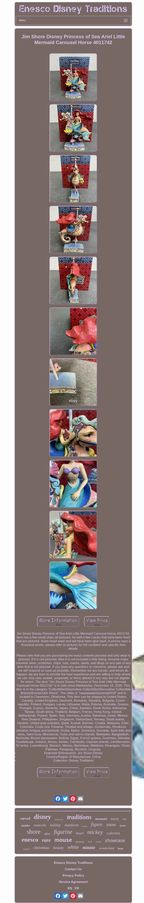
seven (123, 825)
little (125, 819)
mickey (95, 832)
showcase (115, 840)
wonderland (106, 848)
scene (98, 841)
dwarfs (115, 818)
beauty (58, 847)
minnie (88, 847)
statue (84, 826)
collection (113, 833)
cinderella (40, 825)
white (73, 847)
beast (120, 848)
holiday (55, 825)
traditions (79, 817)
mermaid (101, 818)
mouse (63, 840)
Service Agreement (73, 882)
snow (111, 824)
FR (77, 888)
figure (96, 824)
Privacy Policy (73, 875)
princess (80, 842)
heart (79, 833)
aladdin (25, 825)
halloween (59, 819)
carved (25, 818)
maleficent (71, 825)
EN (70, 888)
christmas (41, 847)
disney (42, 816)
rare (46, 840)
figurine (63, 832)
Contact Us (73, 869)
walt (90, 841)
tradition (26, 849)
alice (47, 833)
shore (33, 831)
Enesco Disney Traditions (73, 863)
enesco (30, 839)
